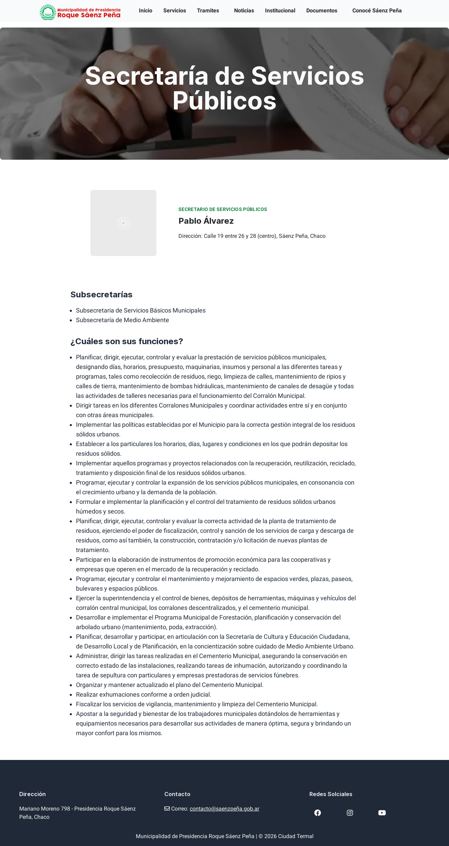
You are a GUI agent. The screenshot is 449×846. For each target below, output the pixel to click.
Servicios (174, 10)
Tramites (208, 10)
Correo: (211, 808)
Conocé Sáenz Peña (377, 10)
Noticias (244, 10)
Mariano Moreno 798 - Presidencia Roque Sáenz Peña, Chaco (77, 812)
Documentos (321, 10)
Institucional (280, 10)
